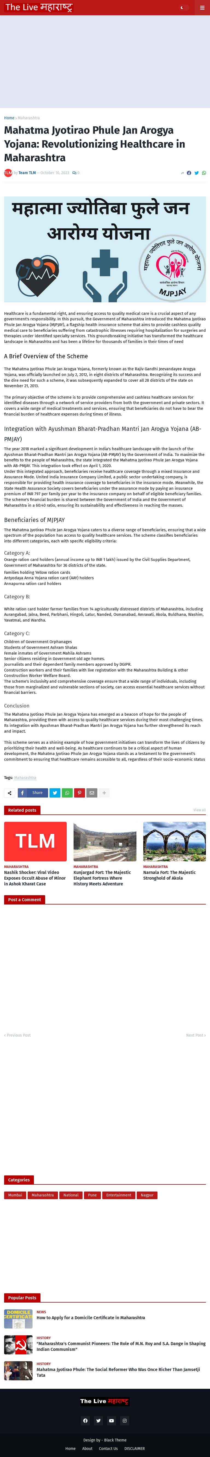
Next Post (194, 1035)
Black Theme (115, 1440)
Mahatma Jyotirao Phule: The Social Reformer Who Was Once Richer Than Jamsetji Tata (118, 1372)
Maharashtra (29, 118)
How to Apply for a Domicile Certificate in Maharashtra (91, 1317)
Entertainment (118, 1195)
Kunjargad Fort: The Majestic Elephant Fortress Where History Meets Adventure (102, 878)
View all (200, 810)
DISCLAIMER (134, 1448)
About (87, 1448)
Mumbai (15, 1195)
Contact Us (108, 1448)
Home (9, 118)
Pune (92, 1195)
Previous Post (19, 1035)
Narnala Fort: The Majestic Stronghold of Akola (169, 875)
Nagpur (147, 1195)
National (70, 1195)
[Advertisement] (105, 61)
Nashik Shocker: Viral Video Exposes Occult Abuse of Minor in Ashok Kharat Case (35, 878)
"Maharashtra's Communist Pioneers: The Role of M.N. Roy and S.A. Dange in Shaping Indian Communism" (121, 1346)
